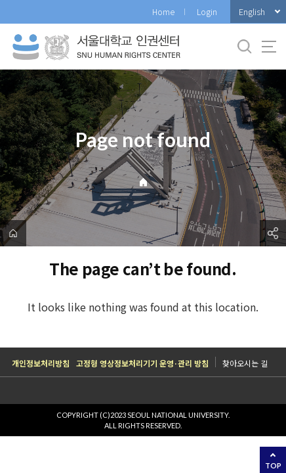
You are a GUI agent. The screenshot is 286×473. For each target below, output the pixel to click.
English (252, 11)
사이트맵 (269, 47)
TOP (273, 465)
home (13, 233)
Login (207, 11)
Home (163, 11)
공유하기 (273, 233)
